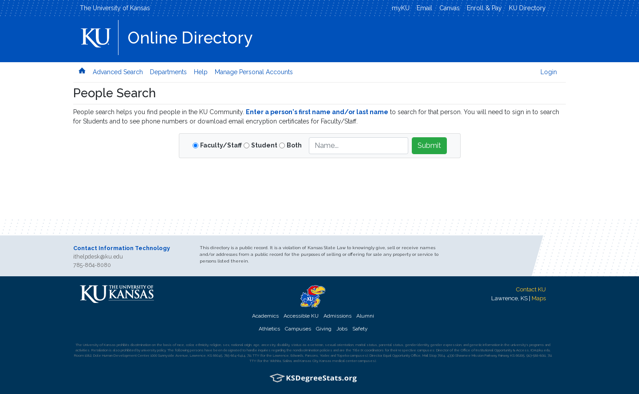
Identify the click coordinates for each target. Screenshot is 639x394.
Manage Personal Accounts (254, 72)
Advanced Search (118, 72)
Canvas (449, 8)
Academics (265, 316)
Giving (323, 329)
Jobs (341, 329)
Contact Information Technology (121, 248)
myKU (401, 8)
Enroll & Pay (484, 8)
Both (294, 145)
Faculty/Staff (221, 145)
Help (201, 72)
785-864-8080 (92, 265)
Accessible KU (301, 316)
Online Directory (190, 38)
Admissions (337, 316)
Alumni (365, 316)
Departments (168, 72)
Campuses (298, 329)
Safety (359, 329)
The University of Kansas (115, 8)
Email (424, 8)
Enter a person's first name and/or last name (317, 111)
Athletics (269, 329)
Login (548, 72)
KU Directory (527, 8)
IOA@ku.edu (540, 350)
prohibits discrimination (134, 344)
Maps (539, 298)
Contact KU (531, 289)
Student (264, 145)
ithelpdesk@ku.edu (98, 256)
